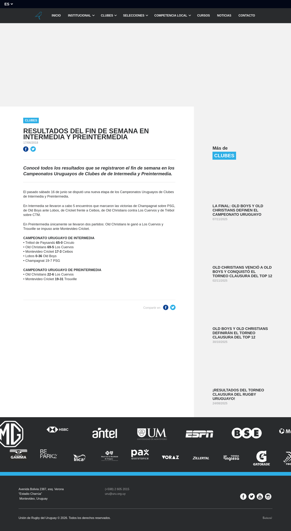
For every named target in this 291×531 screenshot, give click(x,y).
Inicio (56, 15)
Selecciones (133, 15)
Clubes (107, 15)
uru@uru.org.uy (115, 493)
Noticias (224, 15)
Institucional (79, 15)
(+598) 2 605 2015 (117, 489)
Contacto (246, 15)
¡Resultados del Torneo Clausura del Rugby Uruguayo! (238, 394)
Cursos (203, 15)
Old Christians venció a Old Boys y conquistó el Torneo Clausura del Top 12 (242, 271)
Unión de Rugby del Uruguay (38, 15)
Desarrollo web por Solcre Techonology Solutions (267, 518)
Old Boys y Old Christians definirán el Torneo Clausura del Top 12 (240, 333)
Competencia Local (170, 15)
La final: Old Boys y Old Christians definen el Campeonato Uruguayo (237, 210)
